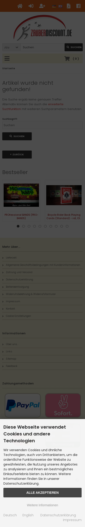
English (28, 515)
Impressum (72, 520)
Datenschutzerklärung (58, 515)
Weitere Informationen (42, 505)
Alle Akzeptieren (42, 492)
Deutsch (10, 515)
